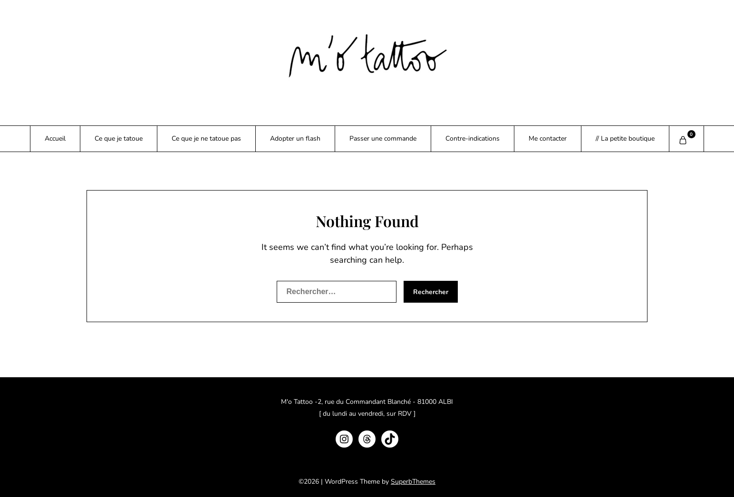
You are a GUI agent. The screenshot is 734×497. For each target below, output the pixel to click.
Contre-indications (472, 138)
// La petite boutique (625, 138)
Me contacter (548, 138)
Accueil (55, 138)
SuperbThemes (413, 481)
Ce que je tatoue (119, 138)
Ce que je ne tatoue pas (206, 138)
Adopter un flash (295, 138)
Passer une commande (382, 138)
